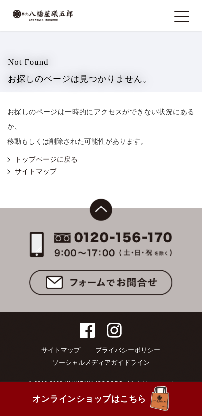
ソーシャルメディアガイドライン (101, 362)
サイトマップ (36, 171)
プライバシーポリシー (128, 350)
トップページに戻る (46, 159)
